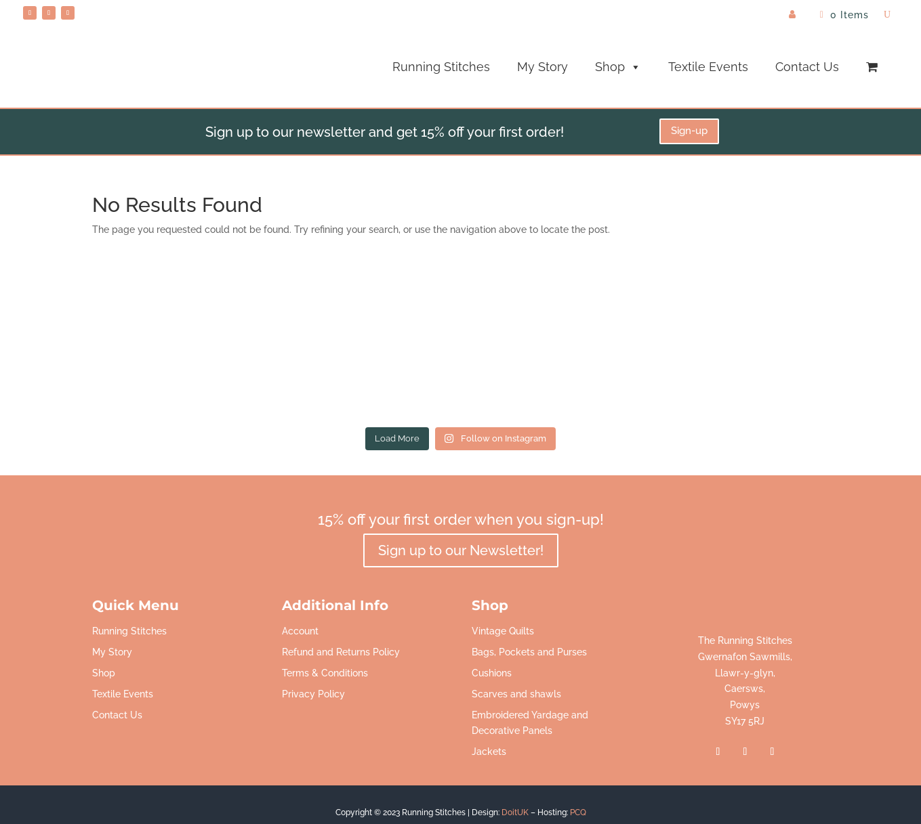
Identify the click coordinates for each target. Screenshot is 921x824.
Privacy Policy (313, 694)
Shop (618, 67)
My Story (542, 67)
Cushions (492, 673)
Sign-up (689, 131)
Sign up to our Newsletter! (461, 550)
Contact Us (807, 67)
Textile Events (708, 67)
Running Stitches (441, 67)
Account (300, 631)
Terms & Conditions (325, 673)
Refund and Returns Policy (341, 652)
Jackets (489, 751)
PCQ (578, 812)
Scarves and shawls (516, 694)
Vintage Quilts (503, 631)
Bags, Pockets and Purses (529, 652)
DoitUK (515, 812)
